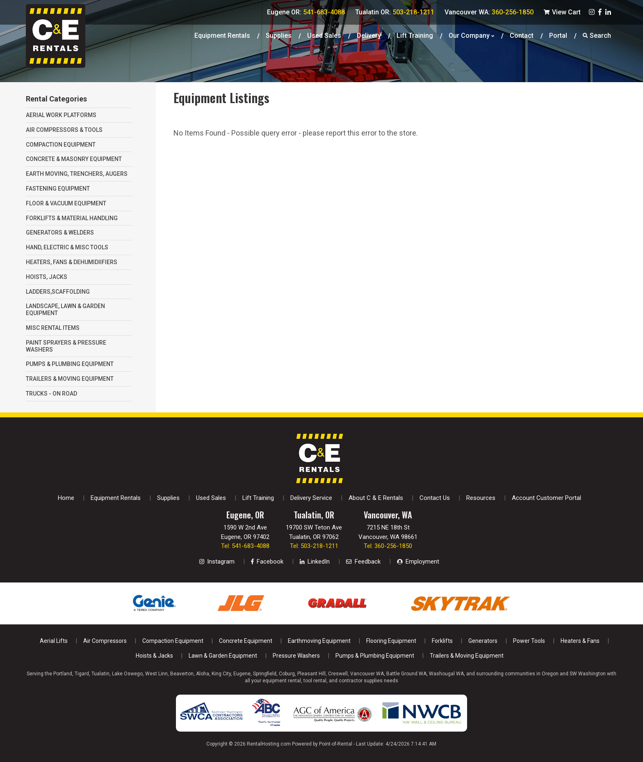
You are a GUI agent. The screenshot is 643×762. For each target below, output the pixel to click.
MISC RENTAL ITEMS (53, 328)
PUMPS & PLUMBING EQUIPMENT (70, 364)
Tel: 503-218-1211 (314, 546)
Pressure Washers (296, 655)
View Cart (562, 12)
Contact (522, 35)
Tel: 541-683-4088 (245, 546)
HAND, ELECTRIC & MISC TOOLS (67, 247)
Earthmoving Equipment (319, 641)
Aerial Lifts (54, 641)
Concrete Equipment (245, 641)
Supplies (279, 35)
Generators (482, 641)
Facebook (267, 561)
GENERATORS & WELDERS (60, 232)
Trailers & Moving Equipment (467, 655)
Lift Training (415, 35)
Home (66, 498)
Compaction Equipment (172, 641)
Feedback (363, 561)
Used (324, 35)
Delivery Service (311, 498)
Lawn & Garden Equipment (223, 655)
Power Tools (529, 641)
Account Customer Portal (546, 498)
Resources (480, 498)
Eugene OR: (306, 12)
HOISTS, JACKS (46, 277)
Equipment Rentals (222, 35)
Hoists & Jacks (154, 655)
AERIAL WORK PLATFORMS (61, 115)
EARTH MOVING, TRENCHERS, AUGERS (77, 173)
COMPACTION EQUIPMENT (61, 144)
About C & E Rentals (376, 498)
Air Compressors (105, 641)
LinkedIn (315, 561)
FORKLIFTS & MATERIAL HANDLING (72, 218)
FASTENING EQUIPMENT (58, 188)
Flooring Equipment (391, 641)
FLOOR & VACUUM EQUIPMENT (66, 203)
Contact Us (435, 498)
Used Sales (211, 498)
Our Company (471, 35)
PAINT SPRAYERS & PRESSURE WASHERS (66, 346)
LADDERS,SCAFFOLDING (58, 291)
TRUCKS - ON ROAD (51, 393)
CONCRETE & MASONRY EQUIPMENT (74, 159)
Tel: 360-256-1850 (388, 546)
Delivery (369, 35)
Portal (558, 35)
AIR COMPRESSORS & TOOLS (64, 130)
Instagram (217, 561)
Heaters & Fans (580, 641)
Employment (418, 561)
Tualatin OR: (394, 12)
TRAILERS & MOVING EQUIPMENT (70, 378)
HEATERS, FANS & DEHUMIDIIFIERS (71, 262)
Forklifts (442, 641)
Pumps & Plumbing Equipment (374, 655)
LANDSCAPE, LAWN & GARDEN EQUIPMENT (65, 309)
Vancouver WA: (489, 12)
